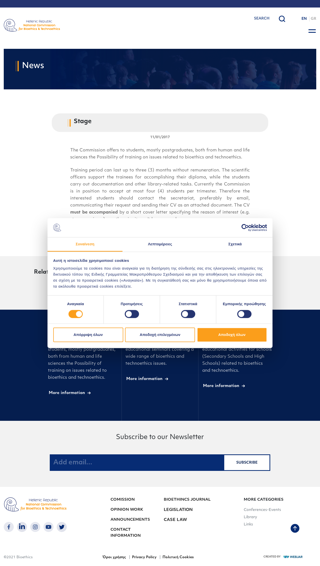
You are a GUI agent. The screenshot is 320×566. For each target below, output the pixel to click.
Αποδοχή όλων (232, 335)
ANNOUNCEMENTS (130, 520)
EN (304, 19)
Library (250, 517)
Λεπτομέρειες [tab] (160, 244)
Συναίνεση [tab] (85, 244)
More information (67, 393)
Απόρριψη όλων (88, 335)
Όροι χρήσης (114, 557)
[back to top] (295, 529)
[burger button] (312, 31)
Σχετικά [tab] (235, 244)
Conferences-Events (262, 510)
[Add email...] (137, 463)
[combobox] (249, 19)
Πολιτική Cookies (178, 557)
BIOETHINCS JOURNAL (187, 500)
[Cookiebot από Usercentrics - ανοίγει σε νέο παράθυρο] (245, 227)
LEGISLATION (178, 510)
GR (313, 19)
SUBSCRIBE (247, 463)
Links (248, 524)
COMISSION (122, 500)
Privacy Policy (144, 557)
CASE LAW (175, 520)
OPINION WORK (126, 510)
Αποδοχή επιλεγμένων (160, 335)
